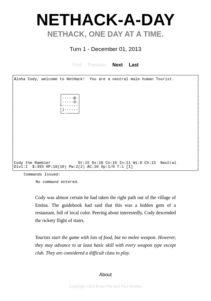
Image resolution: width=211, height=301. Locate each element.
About (105, 274)
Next (117, 64)
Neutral (168, 163)
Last (134, 64)
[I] (129, 167)
